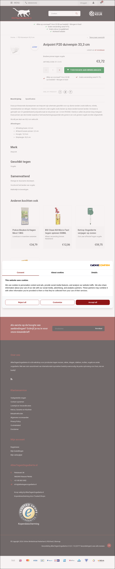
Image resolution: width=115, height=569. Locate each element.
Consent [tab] (20, 272)
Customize (57, 302)
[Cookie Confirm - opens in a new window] (100, 265)
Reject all (22, 302)
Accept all (93, 302)
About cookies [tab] (57, 272)
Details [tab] (95, 272)
